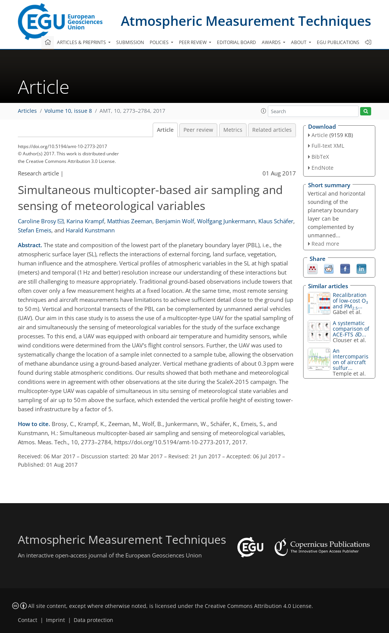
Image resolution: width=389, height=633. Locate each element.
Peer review (198, 129)
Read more (325, 243)
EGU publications (338, 42)
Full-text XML (328, 145)
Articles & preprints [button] (82, 42)
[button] (263, 110)
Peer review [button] (193, 42)
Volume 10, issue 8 (68, 110)
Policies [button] (160, 42)
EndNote (323, 167)
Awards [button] (272, 42)
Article (165, 129)
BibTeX (320, 156)
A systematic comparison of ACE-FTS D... (351, 328)
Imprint (55, 620)
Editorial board (236, 42)
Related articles (272, 129)
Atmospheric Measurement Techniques (246, 21)
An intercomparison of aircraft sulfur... (350, 359)
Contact (27, 620)
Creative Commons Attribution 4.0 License (258, 606)
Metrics (232, 129)
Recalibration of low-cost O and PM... (350, 300)
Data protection (93, 620)
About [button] (299, 42)
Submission (130, 42)
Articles (27, 110)
